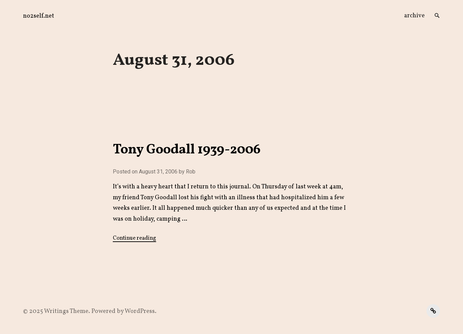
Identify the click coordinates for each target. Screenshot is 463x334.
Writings (56, 311)
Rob (190, 171)
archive (414, 16)
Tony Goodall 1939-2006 (186, 150)
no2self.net (38, 16)
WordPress (140, 311)
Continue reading (134, 238)
